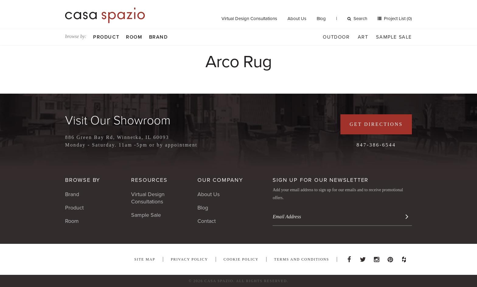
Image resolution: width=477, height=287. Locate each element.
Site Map (144, 259)
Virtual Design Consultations (249, 18)
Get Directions (376, 124)
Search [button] (357, 18)
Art (363, 37)
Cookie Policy (241, 259)
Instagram (376, 257)
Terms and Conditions (301, 259)
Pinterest (390, 257)
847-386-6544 (376, 144)
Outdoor (336, 37)
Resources (149, 180)
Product (106, 37)
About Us (296, 18)
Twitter (362, 257)
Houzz (404, 257)
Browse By (82, 180)
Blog (321, 18)
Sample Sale (394, 37)
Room (134, 37)
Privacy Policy (189, 259)
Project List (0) (397, 18)
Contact (206, 221)
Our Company (220, 180)
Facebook (349, 257)
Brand (158, 37)
